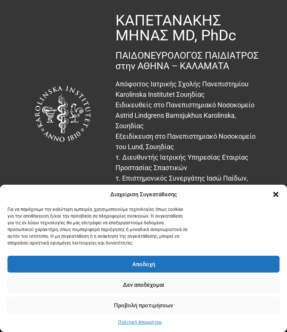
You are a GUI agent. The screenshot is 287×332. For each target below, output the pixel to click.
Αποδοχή (143, 264)
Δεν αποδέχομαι (143, 285)
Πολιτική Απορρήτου (140, 322)
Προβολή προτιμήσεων (143, 305)
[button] (276, 194)
